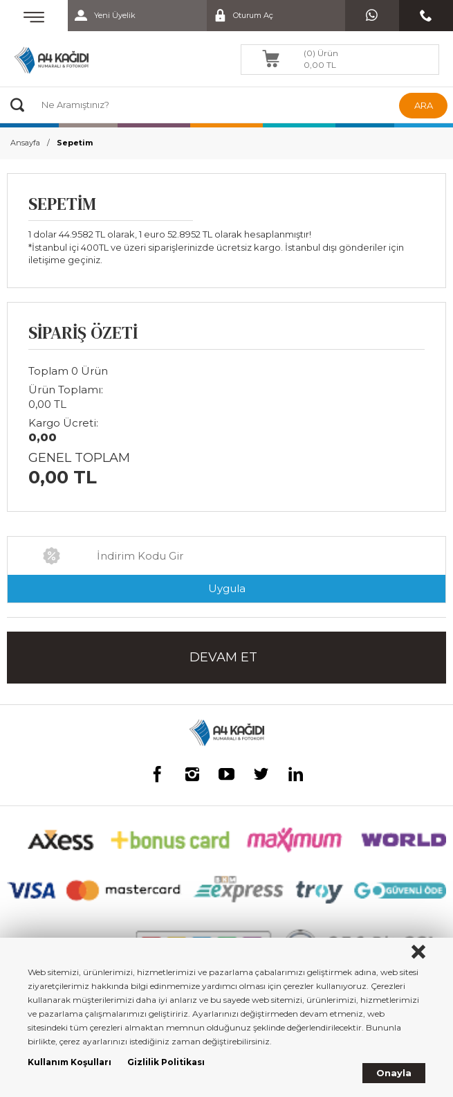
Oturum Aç (240, 15)
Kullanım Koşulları (69, 1062)
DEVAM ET (223, 657)
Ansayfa (25, 143)
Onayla (394, 1072)
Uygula (227, 588)
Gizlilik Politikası (166, 1062)
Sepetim (75, 143)
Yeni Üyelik (102, 15)
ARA (423, 105)
